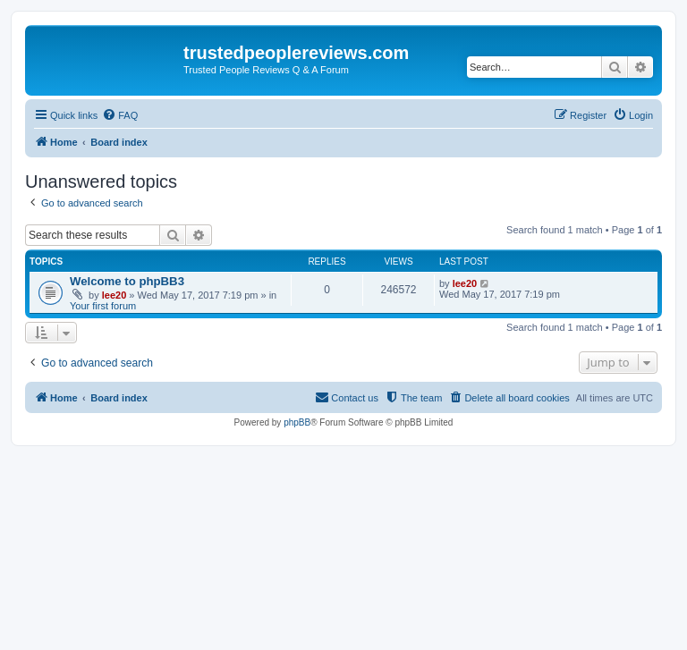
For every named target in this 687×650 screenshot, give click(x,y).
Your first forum (103, 305)
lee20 (114, 295)
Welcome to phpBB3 (127, 281)
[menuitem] (120, 115)
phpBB (297, 422)
